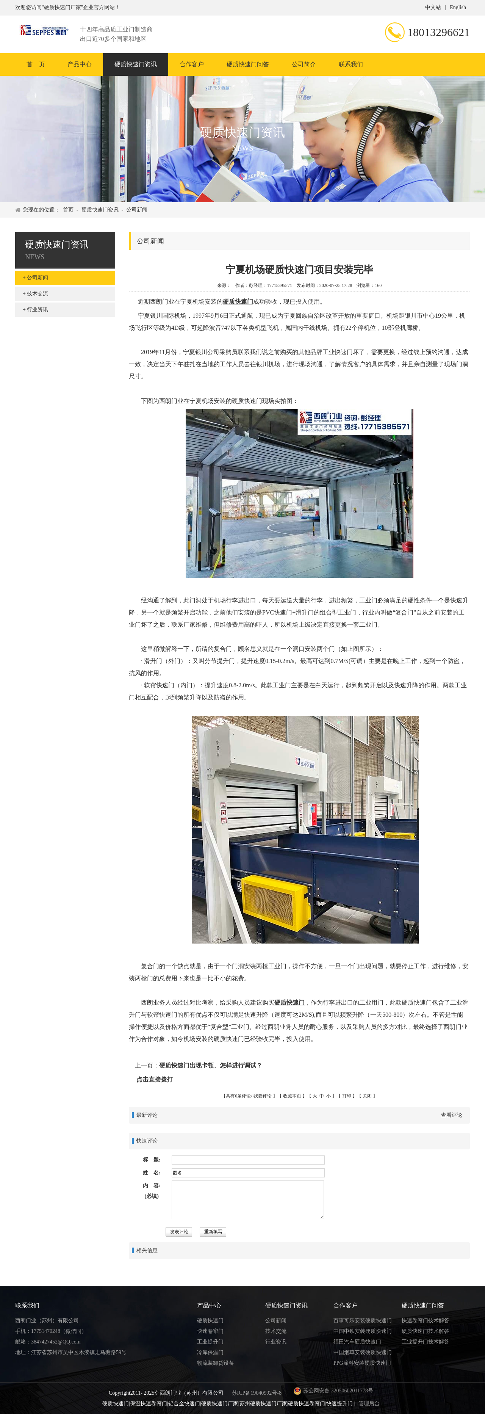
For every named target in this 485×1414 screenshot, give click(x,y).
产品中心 (79, 64)
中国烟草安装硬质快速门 (362, 1352)
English (458, 7)
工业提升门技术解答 (425, 1342)
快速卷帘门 (210, 1331)
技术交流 (37, 293)
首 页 (36, 64)
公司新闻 (136, 210)
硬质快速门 (238, 301)
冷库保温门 (210, 1352)
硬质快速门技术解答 (425, 1331)
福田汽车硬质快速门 (357, 1342)
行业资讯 (37, 309)
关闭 (367, 1096)
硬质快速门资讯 (135, 64)
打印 (346, 1096)
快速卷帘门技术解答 (425, 1320)
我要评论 (262, 1096)
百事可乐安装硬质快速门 (362, 1320)
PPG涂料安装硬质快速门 (362, 1363)
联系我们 (351, 64)
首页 (68, 210)
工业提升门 (210, 1342)
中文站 (433, 7)
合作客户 (192, 64)
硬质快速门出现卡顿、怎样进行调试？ (210, 1065)
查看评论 (451, 1115)
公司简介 (304, 64)
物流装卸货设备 (215, 1363)
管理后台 (369, 1403)
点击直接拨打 (154, 1079)
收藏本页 (292, 1096)
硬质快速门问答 (248, 64)
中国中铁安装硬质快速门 (362, 1331)
